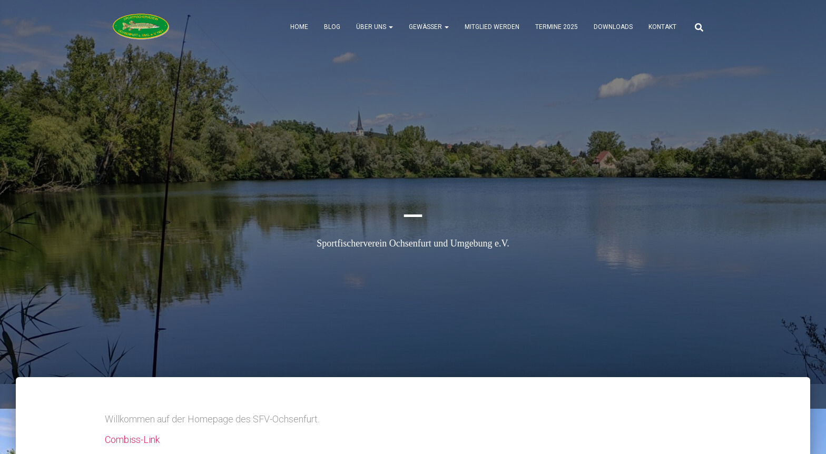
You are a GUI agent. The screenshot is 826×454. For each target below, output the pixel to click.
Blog (332, 27)
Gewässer (429, 27)
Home (299, 27)
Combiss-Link (132, 439)
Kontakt (662, 27)
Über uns (374, 27)
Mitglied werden (492, 27)
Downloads (613, 27)
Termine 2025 (556, 27)
